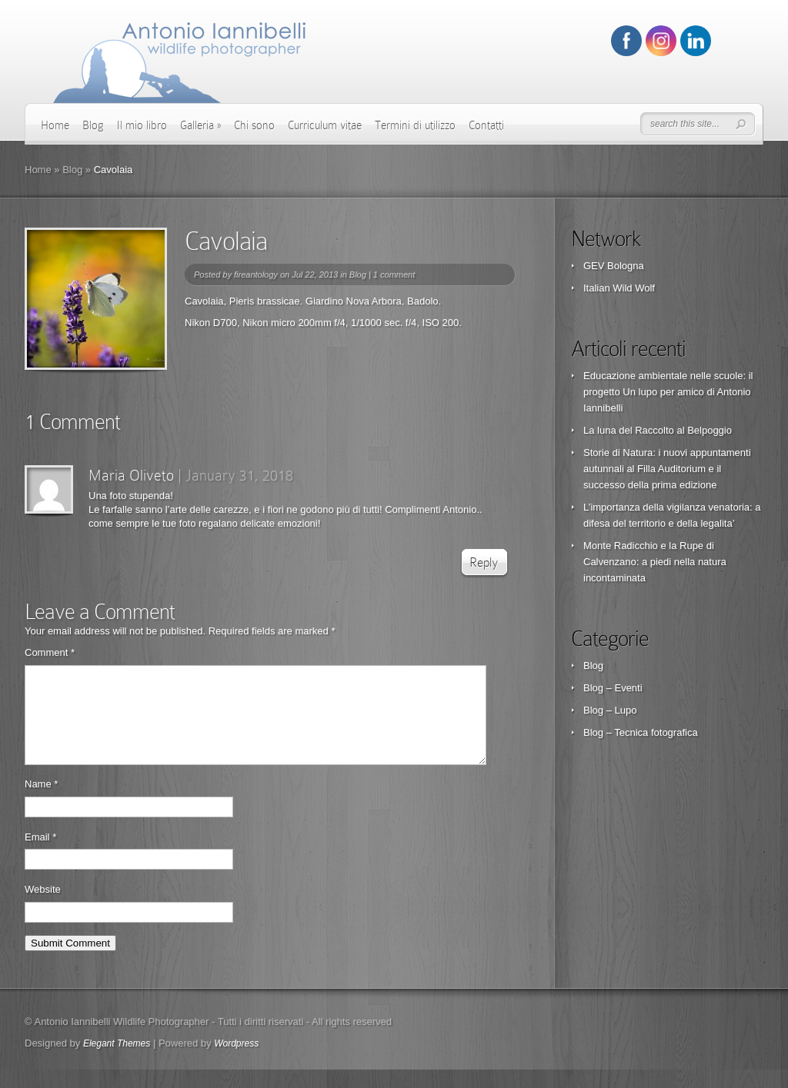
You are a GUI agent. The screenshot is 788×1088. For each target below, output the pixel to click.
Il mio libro (142, 125)
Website (43, 907)
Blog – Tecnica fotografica (640, 732)
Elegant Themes (116, 1061)
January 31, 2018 (239, 475)
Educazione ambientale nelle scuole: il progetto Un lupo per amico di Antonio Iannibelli (668, 392)
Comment (50, 652)
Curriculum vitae (325, 125)
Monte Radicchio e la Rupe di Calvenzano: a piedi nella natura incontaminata (654, 562)
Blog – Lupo (609, 710)
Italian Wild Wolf (619, 288)
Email (40, 855)
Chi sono (254, 125)
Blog (93, 125)
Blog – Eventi (613, 688)
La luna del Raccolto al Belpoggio (657, 430)
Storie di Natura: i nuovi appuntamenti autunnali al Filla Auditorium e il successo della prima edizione (667, 469)
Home (55, 125)
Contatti (486, 125)
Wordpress (236, 1061)
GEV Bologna (613, 265)
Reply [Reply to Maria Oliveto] (483, 562)
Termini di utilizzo (415, 125)
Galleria (200, 125)
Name (41, 802)
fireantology (256, 274)
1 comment (394, 274)
